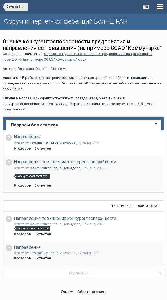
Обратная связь (91, 292)
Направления (27, 136)
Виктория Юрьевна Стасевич (42, 69)
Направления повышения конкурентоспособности (65, 161)
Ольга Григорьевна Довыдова (55, 168)
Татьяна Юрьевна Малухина (53, 143)
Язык (67, 292)
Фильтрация (122, 205)
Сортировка (148, 205)
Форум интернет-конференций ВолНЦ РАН (65, 21)
